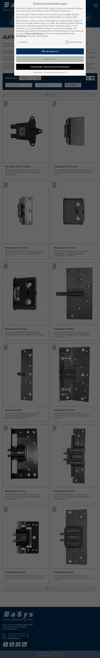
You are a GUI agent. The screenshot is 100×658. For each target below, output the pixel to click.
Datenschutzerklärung (33, 33)
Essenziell (21, 42)
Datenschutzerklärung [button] (51, 72)
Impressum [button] (63, 72)
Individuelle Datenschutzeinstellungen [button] (50, 66)
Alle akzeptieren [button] (50, 51)
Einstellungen (21, 36)
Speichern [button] (50, 59)
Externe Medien (74, 42)
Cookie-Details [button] (38, 72)
